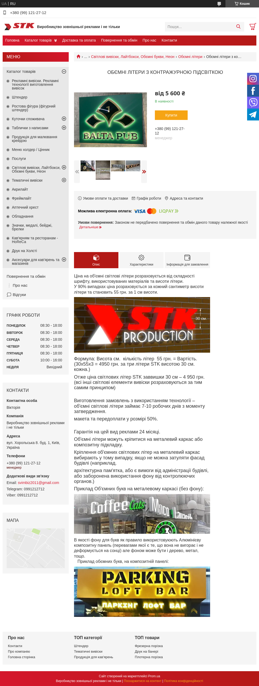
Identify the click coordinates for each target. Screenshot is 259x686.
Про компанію (19, 651)
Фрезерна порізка (149, 646)
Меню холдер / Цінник (31, 149)
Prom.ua (154, 676)
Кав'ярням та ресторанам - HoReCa (35, 240)
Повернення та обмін (119, 40)
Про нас (149, 40)
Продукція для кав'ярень (93, 657)
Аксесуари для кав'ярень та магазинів (35, 262)
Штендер (19, 97)
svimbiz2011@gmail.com (38, 483)
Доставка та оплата (79, 40)
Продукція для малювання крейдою (34, 139)
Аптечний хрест (25, 207)
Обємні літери (190, 57)
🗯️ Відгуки (16, 294)
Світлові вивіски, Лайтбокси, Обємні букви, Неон (132, 57)
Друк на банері (146, 651)
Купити (171, 115)
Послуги (19, 158)
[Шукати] (238, 27)
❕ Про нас (17, 285)
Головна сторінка (21, 657)
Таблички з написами (30, 128)
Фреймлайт (21, 198)
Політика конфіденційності (183, 681)
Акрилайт (20, 189)
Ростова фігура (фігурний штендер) (34, 108)
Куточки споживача (28, 119)
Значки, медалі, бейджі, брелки (32, 227)
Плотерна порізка (149, 657)
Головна (12, 40)
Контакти (169, 40)
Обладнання (22, 216)
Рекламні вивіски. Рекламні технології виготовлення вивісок (35, 84)
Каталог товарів (38, 40)
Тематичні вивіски (27, 180)
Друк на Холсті (24, 251)
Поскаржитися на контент (142, 681)
